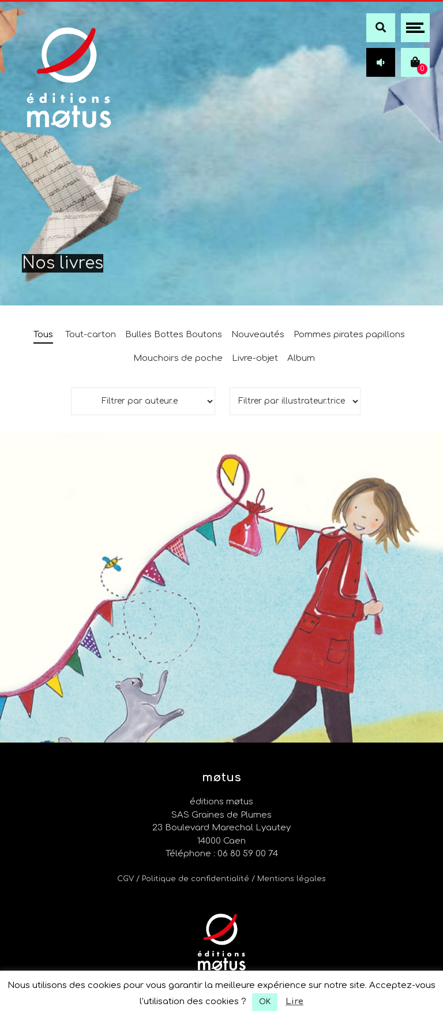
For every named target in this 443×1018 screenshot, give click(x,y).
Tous (43, 335)
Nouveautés (257, 335)
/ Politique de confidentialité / (196, 879)
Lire (294, 1001)
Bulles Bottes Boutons (173, 335)
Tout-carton (90, 335)
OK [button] (265, 1002)
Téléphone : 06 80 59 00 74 (222, 854)
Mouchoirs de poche (178, 358)
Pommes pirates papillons (349, 335)
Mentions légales (291, 879)
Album (301, 358)
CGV (125, 879)
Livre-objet (255, 358)
